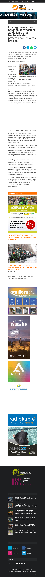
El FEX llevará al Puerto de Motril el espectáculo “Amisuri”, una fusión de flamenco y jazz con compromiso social (25, 512)
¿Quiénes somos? (21, 569)
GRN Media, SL (14, 569)
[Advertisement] (22, 118)
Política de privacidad (27, 571)
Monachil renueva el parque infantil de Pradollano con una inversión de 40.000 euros (25, 519)
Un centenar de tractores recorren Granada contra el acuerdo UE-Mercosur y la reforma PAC (22, 267)
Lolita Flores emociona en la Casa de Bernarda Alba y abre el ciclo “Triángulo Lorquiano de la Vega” (25, 526)
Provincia (12, 261)
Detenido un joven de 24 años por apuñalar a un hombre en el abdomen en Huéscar (25, 499)
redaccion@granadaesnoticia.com (15, 571)
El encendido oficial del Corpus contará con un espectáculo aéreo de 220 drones (25, 531)
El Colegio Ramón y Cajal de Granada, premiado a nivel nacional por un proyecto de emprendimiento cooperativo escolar (26, 505)
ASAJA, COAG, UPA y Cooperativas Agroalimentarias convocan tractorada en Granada (22, 237)
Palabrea (20, 572)
